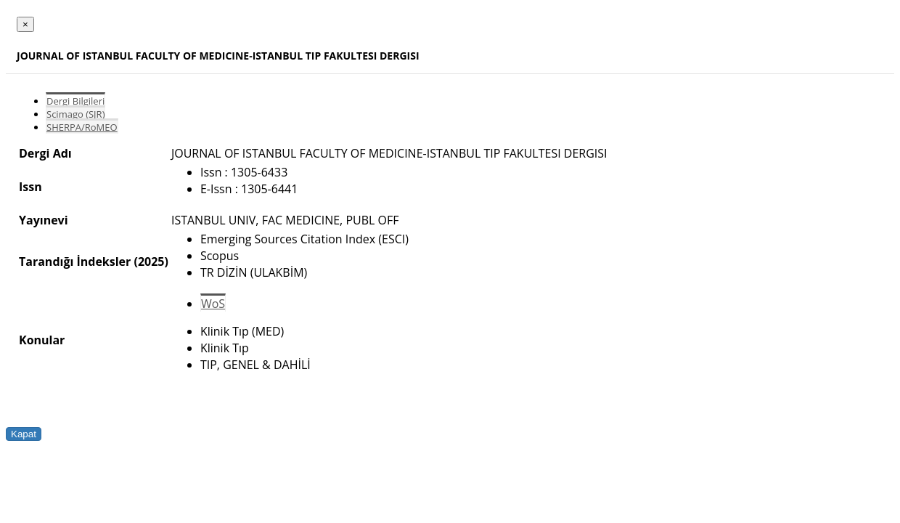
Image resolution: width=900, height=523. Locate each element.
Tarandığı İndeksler (75, 261)
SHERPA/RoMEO (82, 127)
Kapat (23, 434)
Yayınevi (43, 220)
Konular (42, 340)
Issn (30, 187)
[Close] (25, 24)
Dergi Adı (45, 153)
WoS (213, 304)
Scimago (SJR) (75, 114)
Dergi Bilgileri (75, 101)
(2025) (151, 261)
